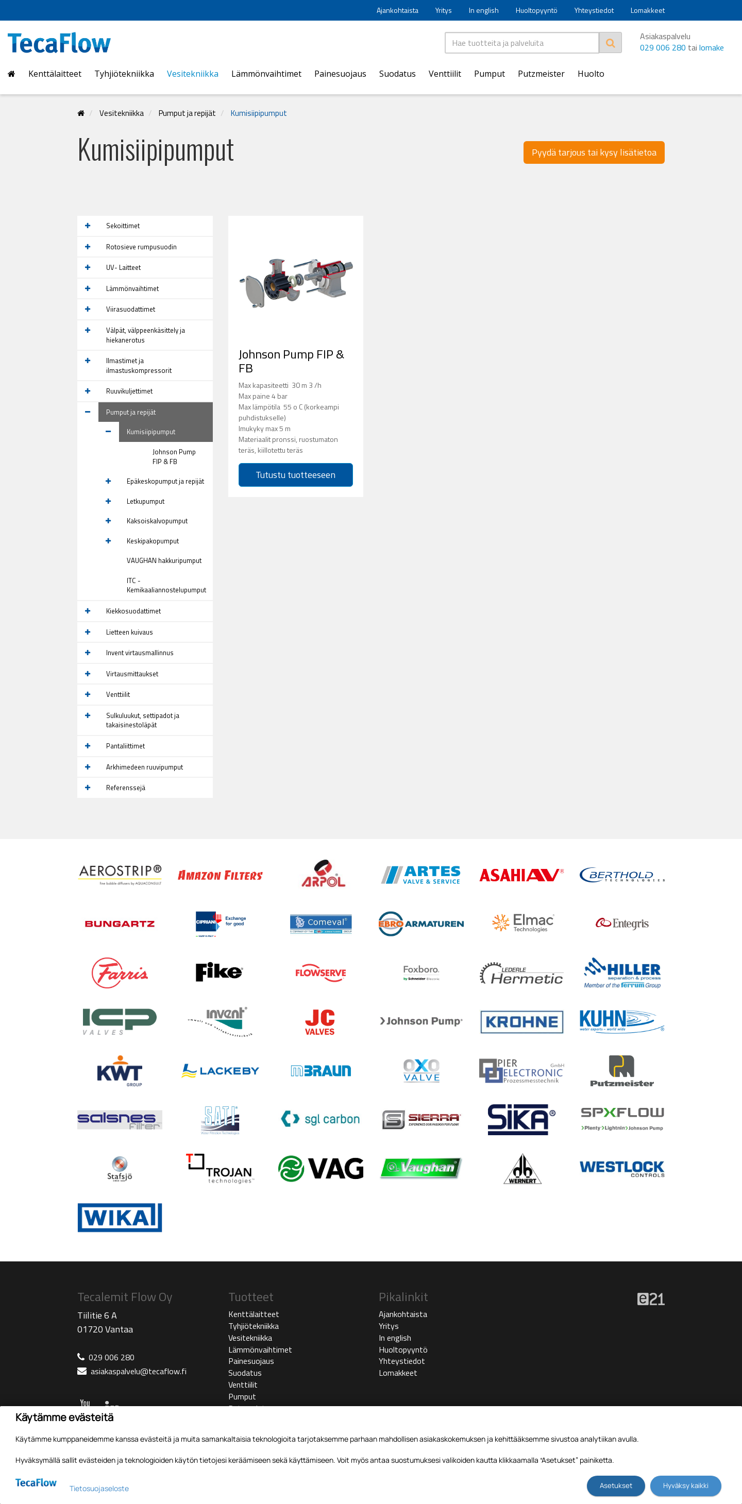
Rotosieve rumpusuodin (141, 247)
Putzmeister (541, 73)
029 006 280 (663, 47)
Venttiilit (445, 73)
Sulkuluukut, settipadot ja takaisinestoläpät (142, 720)
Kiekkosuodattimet (133, 611)
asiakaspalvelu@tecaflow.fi (139, 1371)
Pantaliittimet (125, 746)
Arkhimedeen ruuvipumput (144, 767)
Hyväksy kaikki (686, 1485)
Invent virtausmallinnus (140, 652)
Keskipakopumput (153, 541)
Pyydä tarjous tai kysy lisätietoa (594, 152)
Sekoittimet (123, 225)
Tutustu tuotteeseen (295, 475)
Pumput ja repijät (187, 113)
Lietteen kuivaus (129, 632)
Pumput (489, 73)
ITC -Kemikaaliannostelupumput (166, 585)
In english (484, 10)
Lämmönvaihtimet (266, 73)
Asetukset (616, 1485)
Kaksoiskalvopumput (157, 521)
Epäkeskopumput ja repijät (165, 481)
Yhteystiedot (594, 10)
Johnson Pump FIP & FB (174, 457)
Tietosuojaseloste (99, 1488)
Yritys (443, 10)
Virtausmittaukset (132, 674)
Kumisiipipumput (259, 113)
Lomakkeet (648, 10)
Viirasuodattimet (130, 309)
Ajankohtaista (397, 10)
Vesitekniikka (192, 73)
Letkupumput (145, 501)
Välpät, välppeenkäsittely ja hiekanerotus (145, 335)
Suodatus (397, 73)
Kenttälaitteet (54, 73)
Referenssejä (125, 787)
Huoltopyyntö (537, 10)
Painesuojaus (340, 73)
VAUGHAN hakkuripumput (164, 560)
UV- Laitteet (123, 267)
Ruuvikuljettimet (129, 391)
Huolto (591, 73)
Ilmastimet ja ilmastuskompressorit (139, 365)
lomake (711, 47)
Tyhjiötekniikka (124, 73)
